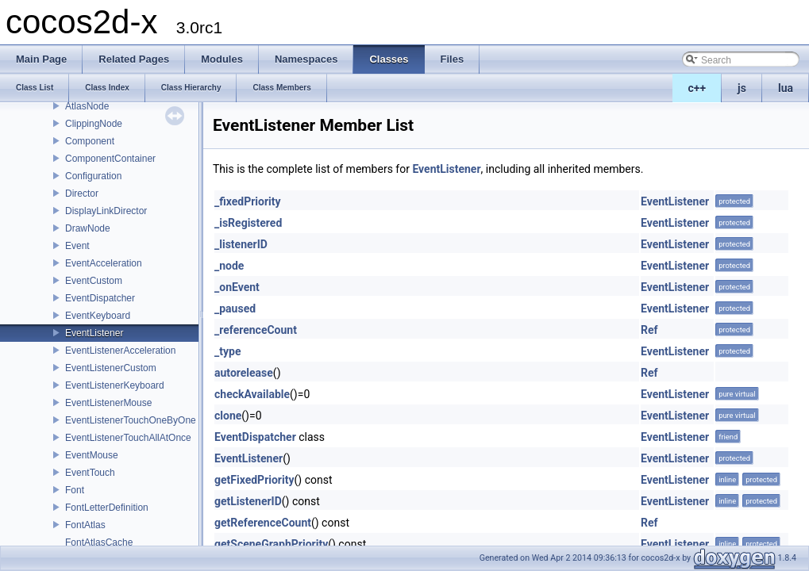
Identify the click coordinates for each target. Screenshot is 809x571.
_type (227, 351)
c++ (697, 88)
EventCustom (93, 280)
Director (81, 193)
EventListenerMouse (108, 402)
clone (227, 415)
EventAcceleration (103, 263)
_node (229, 265)
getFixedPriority (254, 479)
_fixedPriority (247, 201)
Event (77, 245)
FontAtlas (85, 525)
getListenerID (248, 501)
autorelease (243, 372)
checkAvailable (252, 394)
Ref (649, 330)
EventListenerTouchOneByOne (130, 420)
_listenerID (241, 244)
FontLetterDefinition (106, 507)
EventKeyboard (97, 315)
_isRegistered (248, 223)
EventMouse (91, 455)
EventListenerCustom (110, 368)
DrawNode (87, 228)
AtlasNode (87, 106)
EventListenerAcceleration (120, 350)
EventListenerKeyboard (114, 385)
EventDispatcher (100, 298)
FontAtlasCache (99, 542)
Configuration (93, 176)
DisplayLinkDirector (106, 211)
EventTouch (90, 472)
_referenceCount (255, 330)
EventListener (94, 333)
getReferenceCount (262, 522)
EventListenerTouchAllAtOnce (128, 437)
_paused (235, 308)
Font (74, 490)
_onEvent (237, 287)
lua (785, 88)
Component (89, 141)
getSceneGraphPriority (271, 544)
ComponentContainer (110, 158)
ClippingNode (93, 123)
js (742, 88)
